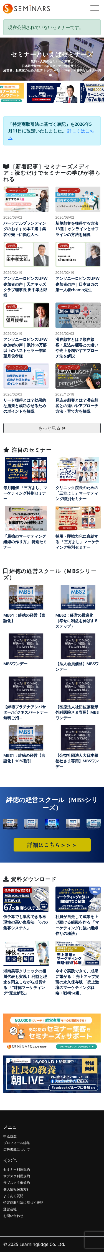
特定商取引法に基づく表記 (23, 1202)
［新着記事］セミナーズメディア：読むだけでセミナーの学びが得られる (51, 173)
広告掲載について (16, 1149)
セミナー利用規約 (16, 1169)
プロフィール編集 (16, 1142)
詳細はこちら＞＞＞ (52, 845)
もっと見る (51, 428)
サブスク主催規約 (16, 1182)
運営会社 (10, 1209)
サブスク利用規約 (16, 1176)
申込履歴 (10, 1136)
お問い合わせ (13, 1215)
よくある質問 (13, 1195)
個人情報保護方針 (16, 1189)
